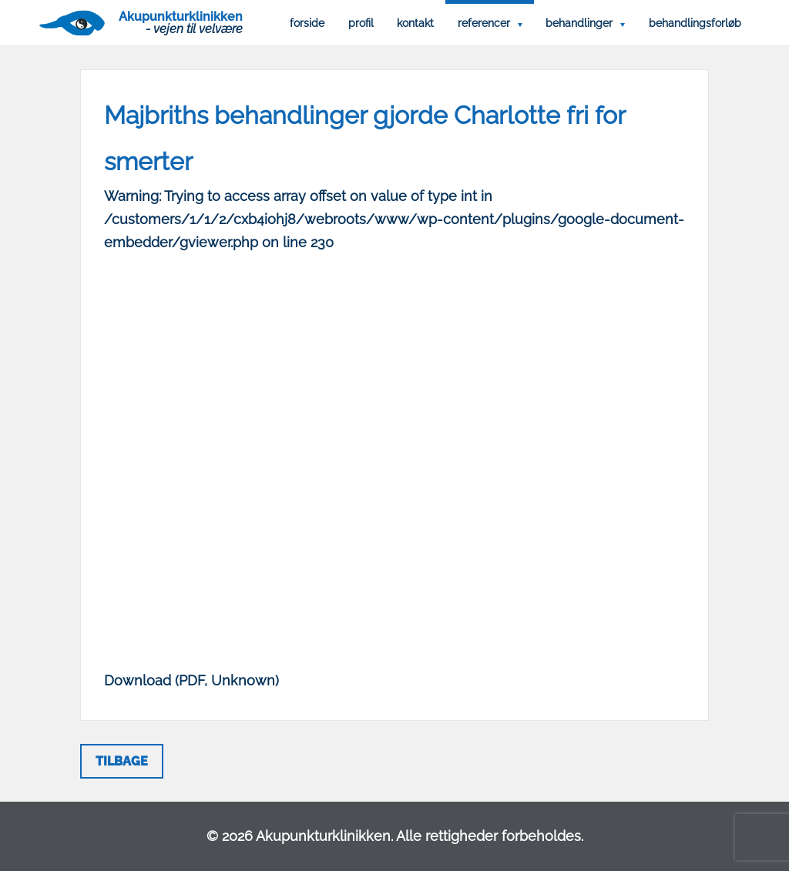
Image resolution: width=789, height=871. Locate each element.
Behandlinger (579, 23)
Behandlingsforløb (695, 23)
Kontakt (415, 23)
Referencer (484, 23)
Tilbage (122, 761)
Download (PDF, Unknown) (191, 680)
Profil (361, 23)
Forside (307, 23)
